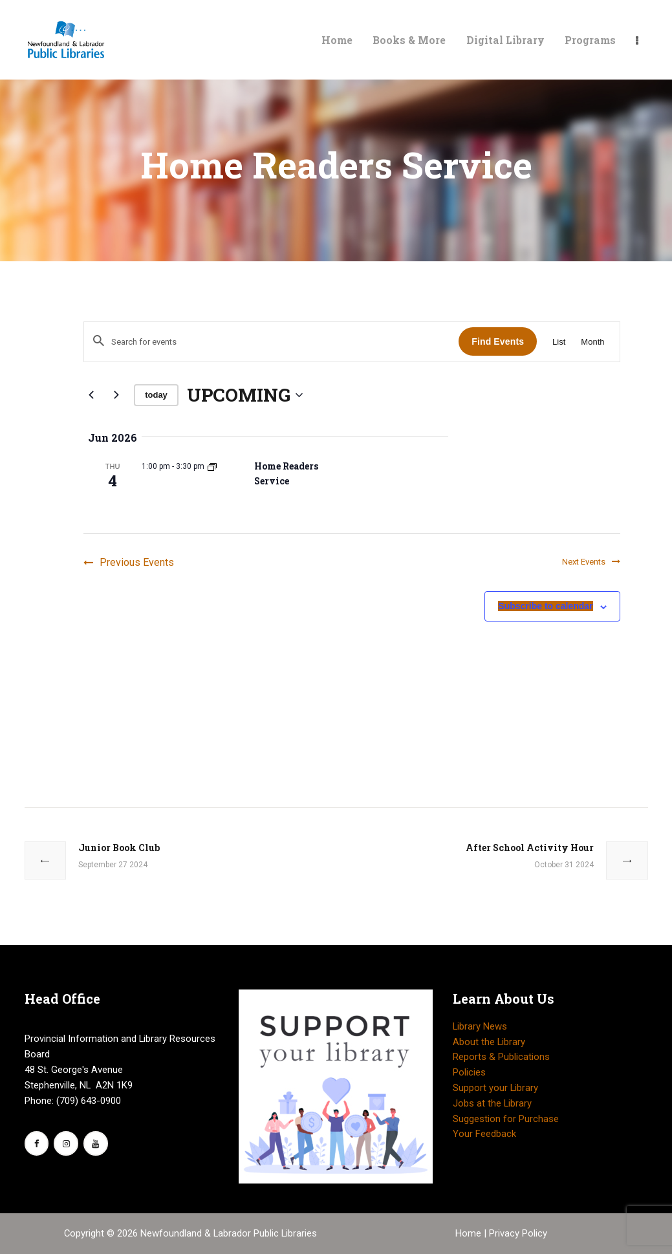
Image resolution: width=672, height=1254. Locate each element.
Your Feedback (484, 1134)
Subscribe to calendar (545, 606)
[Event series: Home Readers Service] (212, 466)
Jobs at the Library (492, 1103)
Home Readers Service (286, 473)
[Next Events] (116, 395)
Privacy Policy (518, 1233)
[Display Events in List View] (558, 342)
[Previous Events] (91, 395)
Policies (469, 1072)
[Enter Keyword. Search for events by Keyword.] (271, 341)
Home (469, 1233)
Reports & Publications (501, 1057)
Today (156, 395)
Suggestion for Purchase (506, 1119)
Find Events (497, 341)
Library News (480, 1026)
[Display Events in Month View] (592, 342)
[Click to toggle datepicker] (245, 395)
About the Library (489, 1042)
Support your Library (495, 1088)
